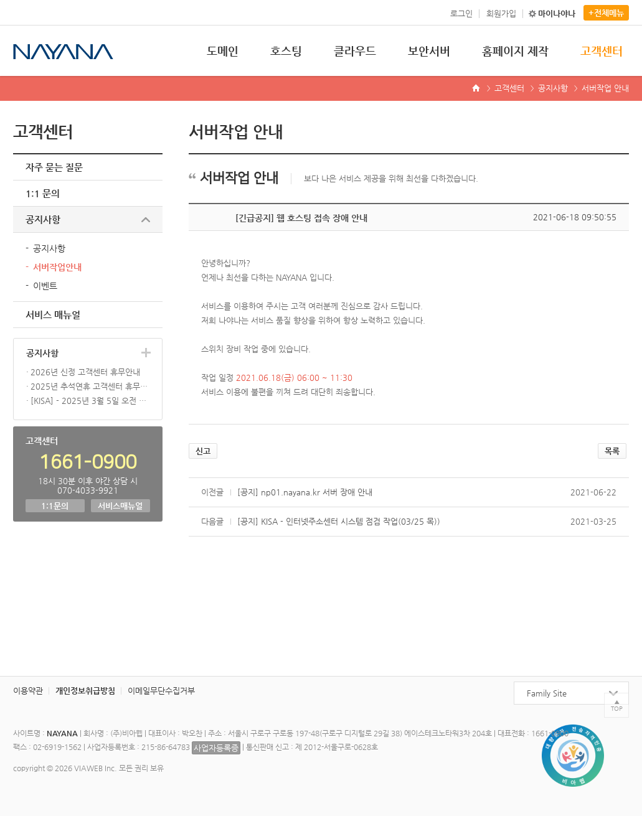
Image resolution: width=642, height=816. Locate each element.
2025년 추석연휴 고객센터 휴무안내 (90, 386)
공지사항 (553, 88)
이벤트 (45, 286)
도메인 (222, 50)
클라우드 (355, 50)
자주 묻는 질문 (54, 167)
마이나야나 (556, 13)
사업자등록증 (216, 748)
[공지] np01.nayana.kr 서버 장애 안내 (304, 492)
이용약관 (28, 690)
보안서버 (429, 50)
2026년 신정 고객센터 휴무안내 (85, 372)
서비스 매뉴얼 (53, 314)
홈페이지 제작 (515, 50)
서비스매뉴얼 (120, 505)
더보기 (146, 352)
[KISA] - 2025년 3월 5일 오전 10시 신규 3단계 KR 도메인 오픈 (90, 400)
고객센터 (601, 50)
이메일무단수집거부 (161, 690)
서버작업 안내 (605, 88)
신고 (203, 451)
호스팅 (286, 50)
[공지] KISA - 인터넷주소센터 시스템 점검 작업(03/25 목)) (338, 521)
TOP (617, 708)
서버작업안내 (57, 267)
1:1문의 (54, 505)
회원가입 (501, 13)
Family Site (547, 693)
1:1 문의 (43, 193)
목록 (612, 451)
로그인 (461, 13)
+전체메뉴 (606, 12)
